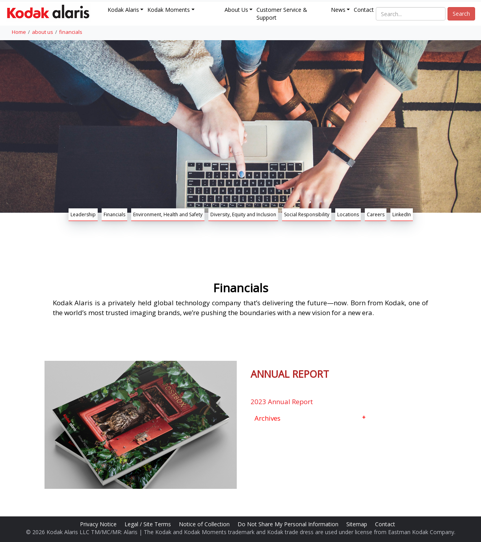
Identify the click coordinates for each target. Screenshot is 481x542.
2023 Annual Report (282, 401)
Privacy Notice (99, 524)
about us (42, 31)
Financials (114, 214)
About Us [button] (236, 9)
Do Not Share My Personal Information (289, 524)
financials (70, 31)
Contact (364, 9)
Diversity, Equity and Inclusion (243, 214)
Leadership (83, 214)
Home (19, 31)
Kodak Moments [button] (168, 9)
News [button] (338, 9)
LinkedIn (401, 214)
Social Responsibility (306, 214)
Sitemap (357, 524)
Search (461, 13)
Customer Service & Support (281, 13)
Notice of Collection (205, 524)
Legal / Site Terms (148, 524)
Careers (375, 214)
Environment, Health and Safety (167, 214)
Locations (348, 214)
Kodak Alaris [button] (123, 9)
